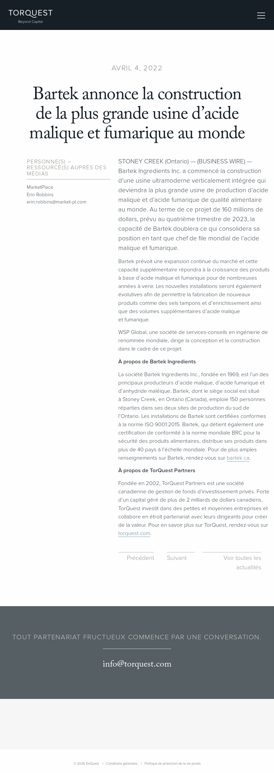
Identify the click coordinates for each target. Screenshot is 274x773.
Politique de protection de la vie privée (172, 764)
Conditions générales (122, 764)
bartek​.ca (238, 458)
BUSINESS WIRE (221, 161)
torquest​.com (134, 533)
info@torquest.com (137, 664)
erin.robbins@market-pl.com (56, 202)
